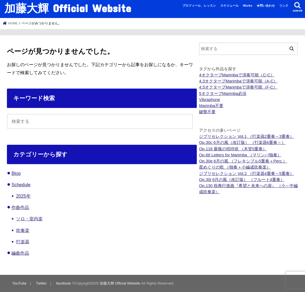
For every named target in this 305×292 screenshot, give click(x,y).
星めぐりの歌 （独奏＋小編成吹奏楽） (235, 167)
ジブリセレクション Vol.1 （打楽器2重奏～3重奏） (246, 136)
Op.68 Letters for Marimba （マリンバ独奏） (240, 155)
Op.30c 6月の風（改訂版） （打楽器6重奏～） (242, 142)
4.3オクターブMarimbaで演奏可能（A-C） (238, 81)
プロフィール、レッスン (199, 5)
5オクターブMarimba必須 (222, 93)
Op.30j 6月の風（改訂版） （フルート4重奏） (241, 179)
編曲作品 (20, 252)
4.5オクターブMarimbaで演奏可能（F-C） (238, 87)
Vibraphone (209, 99)
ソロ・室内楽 (29, 218)
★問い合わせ (266, 5)
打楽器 (22, 241)
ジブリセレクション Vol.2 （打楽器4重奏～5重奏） (246, 173)
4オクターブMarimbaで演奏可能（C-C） (236, 75)
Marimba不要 (211, 106)
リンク (283, 5)
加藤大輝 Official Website (67, 7)
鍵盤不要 (207, 112)
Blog (15, 173)
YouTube (19, 283)
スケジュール (229, 5)
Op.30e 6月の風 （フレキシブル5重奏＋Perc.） (243, 161)
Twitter (41, 283)
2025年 (23, 195)
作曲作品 (20, 207)
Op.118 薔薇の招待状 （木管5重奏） (233, 149)
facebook (63, 283)
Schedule (20, 184)
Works (247, 5)
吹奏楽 (22, 230)
